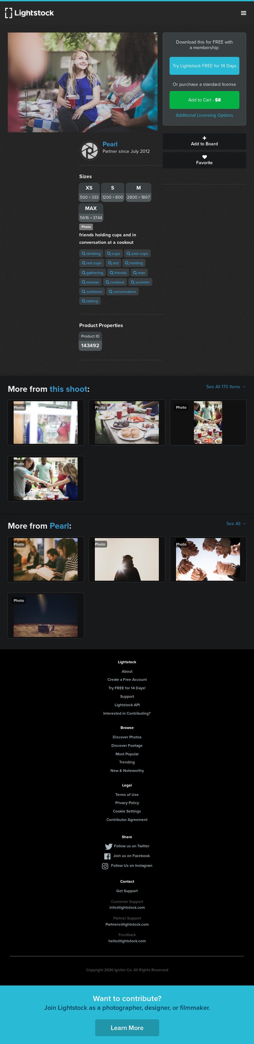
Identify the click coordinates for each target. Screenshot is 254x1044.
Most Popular (127, 754)
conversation (122, 291)
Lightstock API (127, 704)
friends (118, 272)
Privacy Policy (127, 802)
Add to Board (204, 141)
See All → (236, 524)
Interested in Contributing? (127, 713)
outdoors (92, 291)
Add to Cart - (204, 100)
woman (90, 282)
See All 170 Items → (226, 387)
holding (134, 263)
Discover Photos (127, 737)
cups (113, 253)
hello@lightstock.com (127, 941)
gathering (92, 272)
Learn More (127, 1027)
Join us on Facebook (131, 855)
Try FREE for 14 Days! (127, 688)
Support (127, 696)
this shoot (68, 389)
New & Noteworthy (127, 770)
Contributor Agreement (127, 819)
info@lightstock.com (127, 907)
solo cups (137, 253)
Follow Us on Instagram (131, 865)
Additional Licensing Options (204, 115)
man (139, 272)
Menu (243, 13)
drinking (91, 253)
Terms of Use (127, 794)
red (113, 263)
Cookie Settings (127, 811)
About (127, 671)
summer (140, 282)
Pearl (110, 144)
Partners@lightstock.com (127, 924)
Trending (127, 762)
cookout (115, 282)
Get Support (127, 890)
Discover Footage (127, 745)
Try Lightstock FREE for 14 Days (204, 65)
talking (90, 301)
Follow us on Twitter (131, 846)
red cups (92, 263)
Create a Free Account (127, 679)
